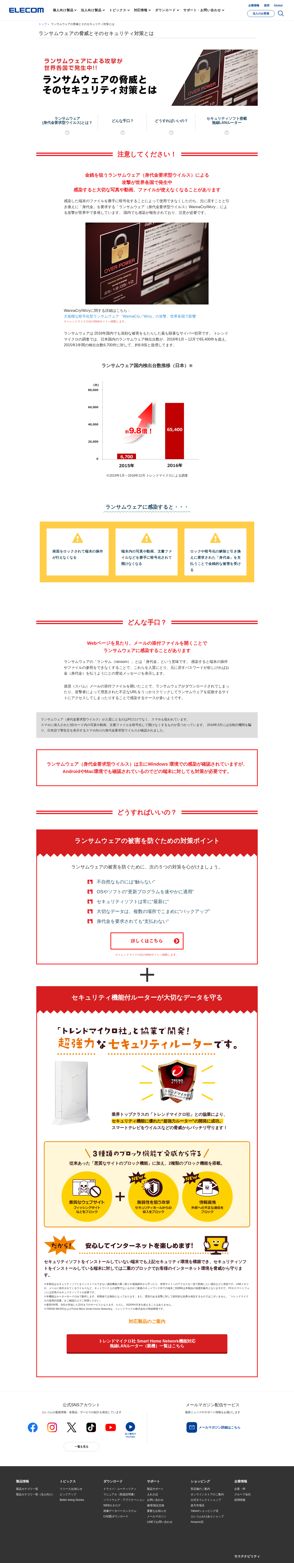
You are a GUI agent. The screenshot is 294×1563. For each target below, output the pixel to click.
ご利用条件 (66, 1554)
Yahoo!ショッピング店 (204, 1511)
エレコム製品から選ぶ (73, 1522)
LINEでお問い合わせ (159, 1522)
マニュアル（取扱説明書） (119, 1494)
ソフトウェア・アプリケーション (124, 1500)
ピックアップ (68, 1494)
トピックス (117, 10)
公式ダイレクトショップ (206, 1500)
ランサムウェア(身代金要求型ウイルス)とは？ (67, 121)
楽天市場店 (197, 1505)
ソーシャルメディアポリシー (119, 1554)
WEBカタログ (112, 1505)
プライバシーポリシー (88, 1554)
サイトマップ (49, 1554)
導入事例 (21, 1516)
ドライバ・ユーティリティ (119, 1488)
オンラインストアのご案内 (207, 1494)
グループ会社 (242, 1494)
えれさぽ (152, 1494)
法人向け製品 (91, 10)
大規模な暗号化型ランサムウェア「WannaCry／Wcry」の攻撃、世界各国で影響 (130, 316)
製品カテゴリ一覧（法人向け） (35, 1494)
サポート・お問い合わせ (202, 10)
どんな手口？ (123, 121)
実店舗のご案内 (200, 1488)
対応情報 (141, 10)
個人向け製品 (63, 10)
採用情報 (239, 1500)
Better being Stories (72, 1500)
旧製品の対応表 (69, 1533)
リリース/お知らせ (71, 1488)
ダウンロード (165, 10)
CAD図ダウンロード (115, 1516)
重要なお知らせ (156, 1511)
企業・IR (239, 1488)
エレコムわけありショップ (207, 1516)
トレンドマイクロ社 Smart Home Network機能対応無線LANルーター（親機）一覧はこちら (147, 1343)
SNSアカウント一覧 (26, 1554)
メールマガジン (156, 1516)
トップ (43, 24)
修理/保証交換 (155, 1505)
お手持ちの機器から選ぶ (75, 1516)
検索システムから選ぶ (73, 1527)
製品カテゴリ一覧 (27, 1488)
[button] (68, 1481)
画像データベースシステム (119, 1511)
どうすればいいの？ (171, 121)
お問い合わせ (155, 1500)
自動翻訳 (162, 1554)
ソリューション (25, 1511)
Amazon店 (197, 1522)
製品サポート (155, 1488)
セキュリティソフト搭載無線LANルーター (226, 121)
